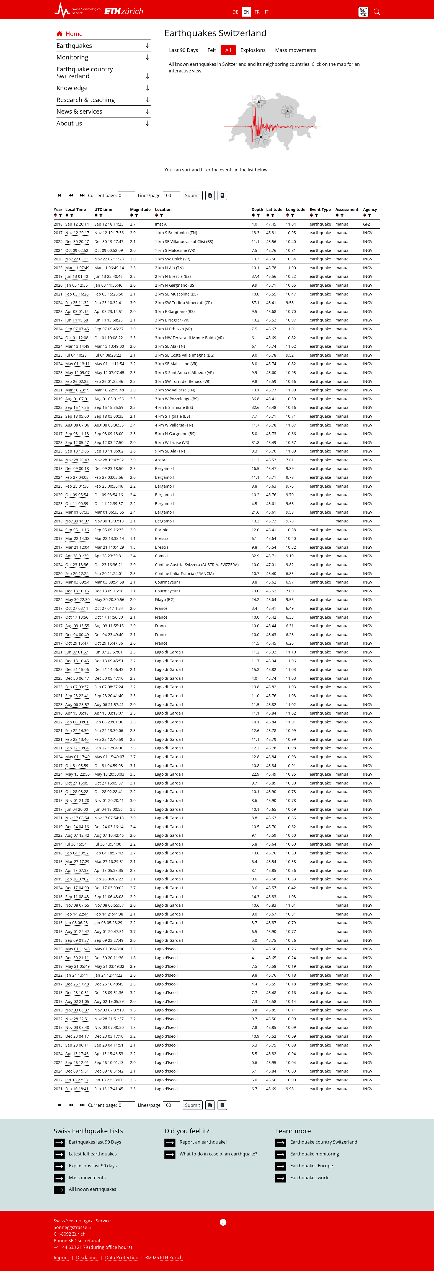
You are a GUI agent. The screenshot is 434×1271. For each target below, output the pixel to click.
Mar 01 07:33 (77, 512)
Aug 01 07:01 (77, 398)
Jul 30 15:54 (76, 844)
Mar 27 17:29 (77, 861)
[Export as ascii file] (222, 195)
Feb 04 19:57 (77, 853)
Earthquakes (103, 45)
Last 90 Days (183, 50)
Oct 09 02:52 (76, 250)
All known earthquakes (92, 1189)
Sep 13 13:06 (77, 451)
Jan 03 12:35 (76, 285)
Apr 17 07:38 (77, 870)
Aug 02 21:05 (77, 1001)
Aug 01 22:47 (77, 931)
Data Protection (121, 1257)
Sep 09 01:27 (77, 940)
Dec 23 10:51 (77, 992)
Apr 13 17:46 (77, 1053)
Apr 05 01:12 (77, 311)
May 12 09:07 (77, 372)
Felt (212, 50)
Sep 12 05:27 (77, 442)
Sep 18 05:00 (77, 416)
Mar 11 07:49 (77, 267)
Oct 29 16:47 (76, 643)
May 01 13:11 (77, 363)
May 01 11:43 (77, 948)
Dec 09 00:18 (77, 468)
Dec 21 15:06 (77, 669)
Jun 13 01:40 (76, 276)
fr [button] (257, 12)
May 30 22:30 (77, 599)
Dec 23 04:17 (77, 1036)
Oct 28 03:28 (76, 791)
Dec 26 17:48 (77, 984)
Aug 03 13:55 (77, 625)
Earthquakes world (310, 1178)
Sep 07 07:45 (77, 328)
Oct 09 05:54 (76, 494)
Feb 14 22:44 (77, 914)
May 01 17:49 (77, 756)
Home (69, 33)
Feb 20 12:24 (77, 573)
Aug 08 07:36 (77, 425)
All (228, 50)
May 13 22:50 (77, 774)
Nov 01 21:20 (77, 800)
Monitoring (103, 57)
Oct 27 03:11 (76, 608)
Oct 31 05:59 (76, 765)
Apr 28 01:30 (77, 555)
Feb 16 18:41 (77, 1088)
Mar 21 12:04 (77, 547)
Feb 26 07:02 (77, 879)
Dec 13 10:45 (77, 660)
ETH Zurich (171, 1257)
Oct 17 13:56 (76, 617)
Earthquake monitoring (314, 1154)
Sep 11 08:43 (77, 896)
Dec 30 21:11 (77, 957)
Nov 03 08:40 (77, 1027)
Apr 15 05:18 (77, 713)
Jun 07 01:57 (76, 652)
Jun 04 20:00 (76, 809)
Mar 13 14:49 (77, 346)
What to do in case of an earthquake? (218, 1154)
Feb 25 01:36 (77, 486)
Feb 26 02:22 (77, 381)
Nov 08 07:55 (77, 905)
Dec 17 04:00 (77, 887)
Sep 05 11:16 (77, 529)
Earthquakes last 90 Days (95, 1142)
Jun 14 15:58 (76, 320)
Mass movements (295, 50)
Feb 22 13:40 (77, 739)
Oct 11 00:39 (76, 503)
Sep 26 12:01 (77, 1062)
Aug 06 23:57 (77, 704)
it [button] (266, 12)
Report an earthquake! (203, 1142)
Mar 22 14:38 (77, 538)
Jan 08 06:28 (76, 922)
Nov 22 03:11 (77, 258)
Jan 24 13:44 (76, 975)
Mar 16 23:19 (77, 390)
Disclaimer (87, 1257)
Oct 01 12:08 (76, 337)
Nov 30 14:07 (77, 521)
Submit (192, 195)
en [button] (246, 12)
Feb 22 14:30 (77, 730)
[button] (78, 9)
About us (103, 123)
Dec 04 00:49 (77, 634)
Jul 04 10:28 (76, 355)
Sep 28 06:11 (77, 1045)
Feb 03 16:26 (77, 294)
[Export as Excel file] (210, 195)
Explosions (253, 50)
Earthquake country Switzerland (103, 72)
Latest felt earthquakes (93, 1154)
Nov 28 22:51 (77, 1018)
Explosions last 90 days (93, 1166)
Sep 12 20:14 (77, 224)
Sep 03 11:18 (77, 433)
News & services (103, 111)
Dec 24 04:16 (77, 826)
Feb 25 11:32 (77, 302)
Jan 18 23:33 (76, 1079)
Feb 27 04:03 (77, 477)
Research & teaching (103, 99)
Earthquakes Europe (311, 1166)
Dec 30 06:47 (77, 678)
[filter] (59, 215)
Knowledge (103, 87)
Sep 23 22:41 (77, 695)
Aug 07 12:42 (77, 835)
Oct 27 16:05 (76, 783)
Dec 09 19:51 (77, 1071)
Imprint (61, 1257)
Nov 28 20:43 (77, 459)
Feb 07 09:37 (77, 686)
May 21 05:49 (77, 966)
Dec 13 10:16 (77, 590)
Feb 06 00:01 (77, 722)
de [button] (235, 12)
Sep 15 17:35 (77, 407)
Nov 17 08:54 (77, 817)
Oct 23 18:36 (76, 564)
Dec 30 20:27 (77, 241)
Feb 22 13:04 (77, 747)
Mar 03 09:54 (77, 582)
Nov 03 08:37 (77, 1010)
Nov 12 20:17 (77, 232)
